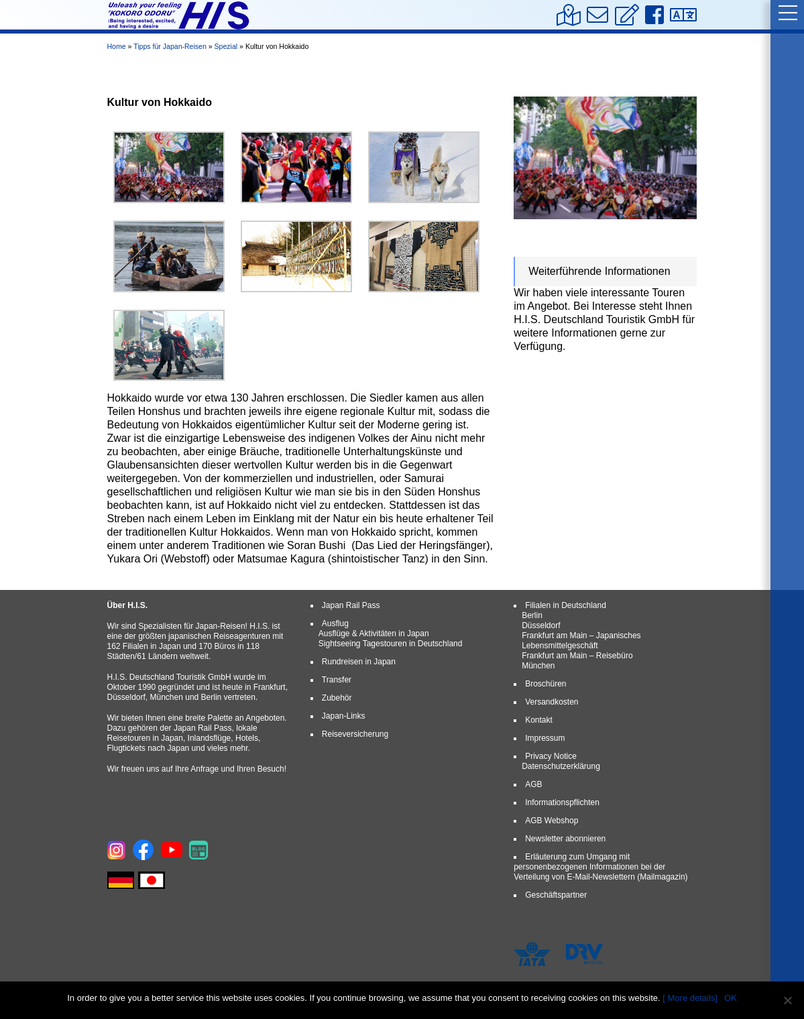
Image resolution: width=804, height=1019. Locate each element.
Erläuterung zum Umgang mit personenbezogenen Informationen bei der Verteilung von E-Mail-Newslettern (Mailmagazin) (600, 867)
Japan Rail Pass (351, 605)
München (538, 665)
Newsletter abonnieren (565, 838)
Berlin (532, 615)
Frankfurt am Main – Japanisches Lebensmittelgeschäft (581, 640)
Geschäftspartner (556, 895)
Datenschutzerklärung (561, 766)
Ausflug (335, 623)
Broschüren (545, 683)
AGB (533, 784)
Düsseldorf (541, 625)
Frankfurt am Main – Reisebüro (577, 655)
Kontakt (539, 720)
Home (116, 46)
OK (730, 998)
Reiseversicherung (355, 734)
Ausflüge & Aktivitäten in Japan (374, 633)
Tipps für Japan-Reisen (170, 46)
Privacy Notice (551, 756)
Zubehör (337, 698)
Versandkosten (551, 702)
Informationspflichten (562, 802)
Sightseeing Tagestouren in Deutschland (391, 643)
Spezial (226, 46)
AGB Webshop (551, 820)
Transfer (336, 679)
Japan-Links (343, 716)
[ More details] (690, 998)
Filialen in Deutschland (565, 605)
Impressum (545, 738)
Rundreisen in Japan (359, 661)
